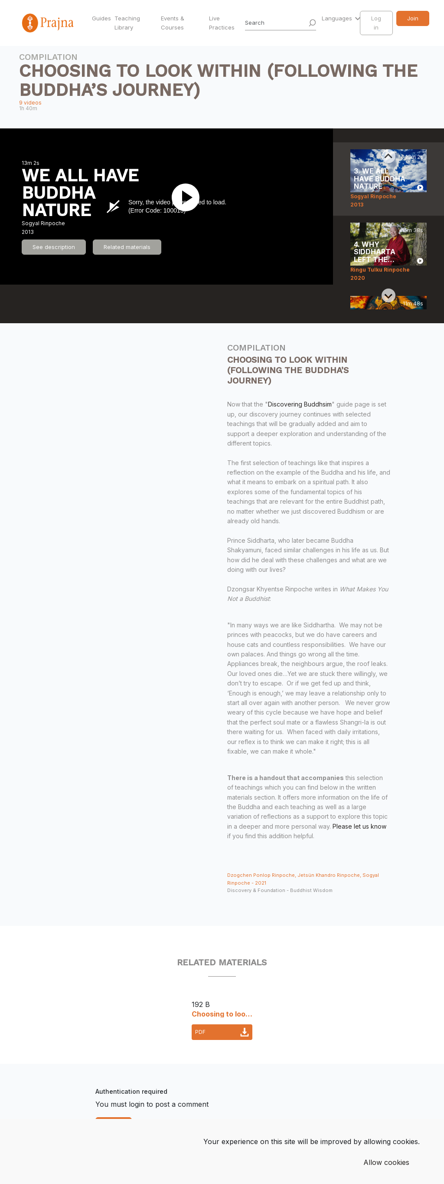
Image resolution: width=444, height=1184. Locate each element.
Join (412, 18)
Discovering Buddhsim (300, 404)
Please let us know (359, 826)
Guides (101, 18)
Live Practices (222, 23)
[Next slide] (388, 295)
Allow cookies (386, 1162)
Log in (376, 23)
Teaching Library (127, 23)
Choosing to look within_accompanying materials (222, 1013)
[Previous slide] (388, 156)
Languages (338, 18)
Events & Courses (172, 23)
